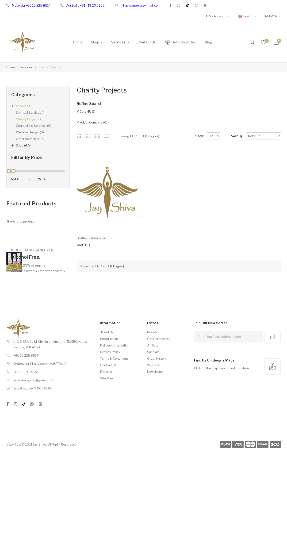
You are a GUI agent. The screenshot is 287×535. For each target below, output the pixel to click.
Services (26, 67)
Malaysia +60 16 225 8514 (31, 5)
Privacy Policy (110, 364)
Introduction (109, 351)
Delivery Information (115, 358)
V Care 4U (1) (86, 111)
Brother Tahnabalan (91, 251)
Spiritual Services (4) (31, 112)
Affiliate (153, 358)
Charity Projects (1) (29, 119)
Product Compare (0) (92, 122)
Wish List (154, 378)
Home (10, 67)
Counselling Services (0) (33, 125)
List (107, 136)
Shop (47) (23, 145)
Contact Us (108, 378)
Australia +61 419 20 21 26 (85, 5)
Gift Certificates (158, 351)
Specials (153, 364)
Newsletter (155, 384)
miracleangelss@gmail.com (140, 5)
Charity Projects (49, 67)
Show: (199, 136)
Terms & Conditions (114, 371)
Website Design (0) (30, 132)
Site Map (106, 391)
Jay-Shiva (40, 457)
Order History (157, 371)
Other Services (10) (30, 139)
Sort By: (237, 136)
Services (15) (25, 106)
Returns (106, 384)
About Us (107, 345)
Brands (152, 345)
